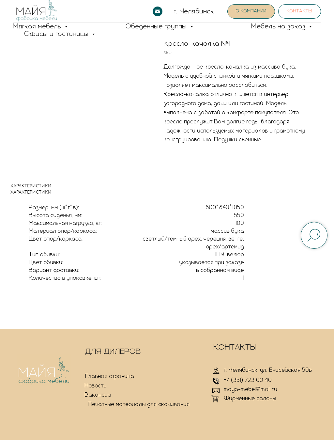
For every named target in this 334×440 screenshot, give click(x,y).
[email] (157, 11)
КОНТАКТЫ (235, 347)
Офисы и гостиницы (57, 34)
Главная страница (109, 376)
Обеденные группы (157, 26)
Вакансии (98, 395)
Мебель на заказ (279, 26)
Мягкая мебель (38, 26)
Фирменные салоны (250, 398)
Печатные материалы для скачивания (139, 404)
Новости (96, 386)
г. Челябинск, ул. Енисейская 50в (268, 370)
